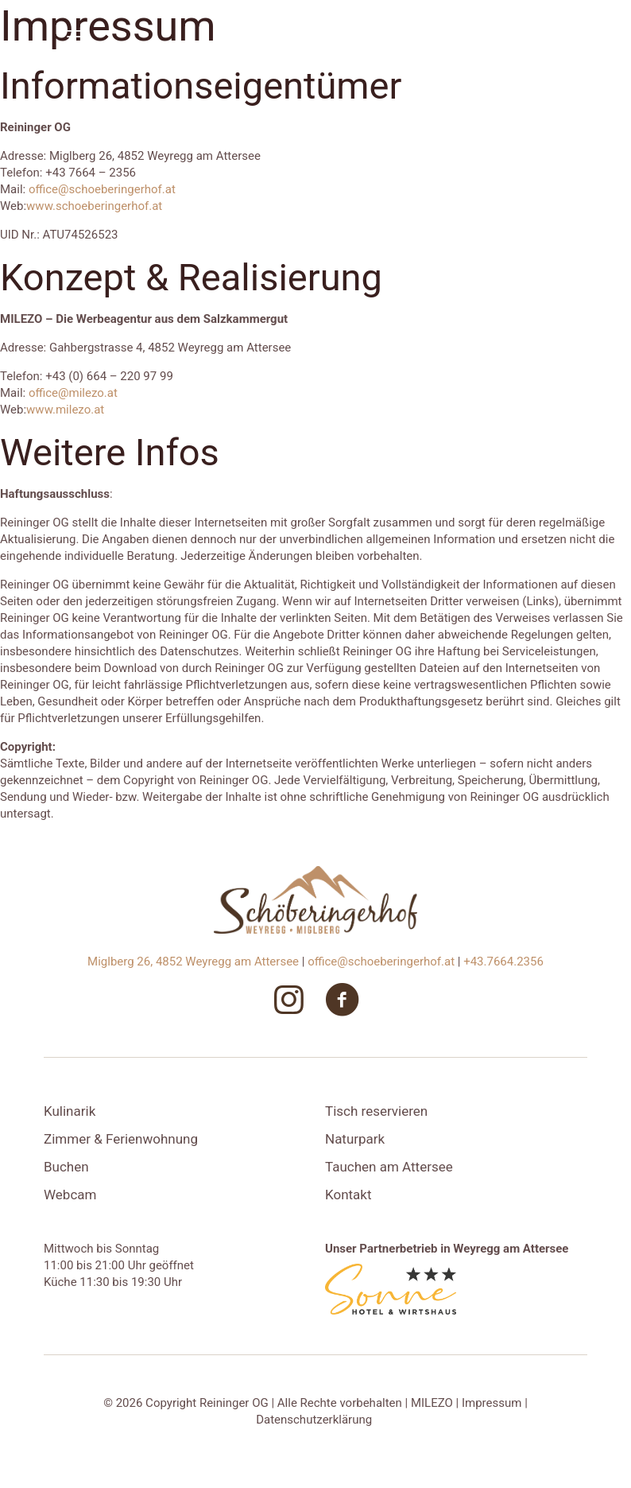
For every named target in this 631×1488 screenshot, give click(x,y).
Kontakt (348, 1194)
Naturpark (355, 1139)
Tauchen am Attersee (389, 1167)
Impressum (491, 1403)
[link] (390, 1289)
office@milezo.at (73, 393)
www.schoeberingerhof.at (94, 206)
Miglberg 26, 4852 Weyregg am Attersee (194, 961)
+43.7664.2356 (503, 961)
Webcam (70, 1194)
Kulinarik (69, 1111)
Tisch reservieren (376, 1111)
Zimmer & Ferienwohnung (121, 1139)
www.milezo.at (65, 409)
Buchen (66, 1167)
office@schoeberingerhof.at (102, 189)
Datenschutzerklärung (314, 1419)
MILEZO (432, 1403)
